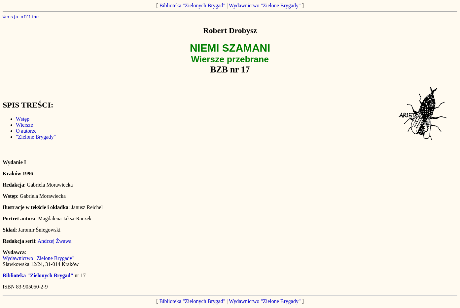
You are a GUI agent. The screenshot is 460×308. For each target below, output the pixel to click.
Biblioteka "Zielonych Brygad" (192, 5)
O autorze (26, 132)
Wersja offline (21, 18)
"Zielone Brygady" (36, 138)
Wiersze (24, 126)
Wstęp (22, 120)
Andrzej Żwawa (55, 242)
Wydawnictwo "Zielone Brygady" (265, 5)
